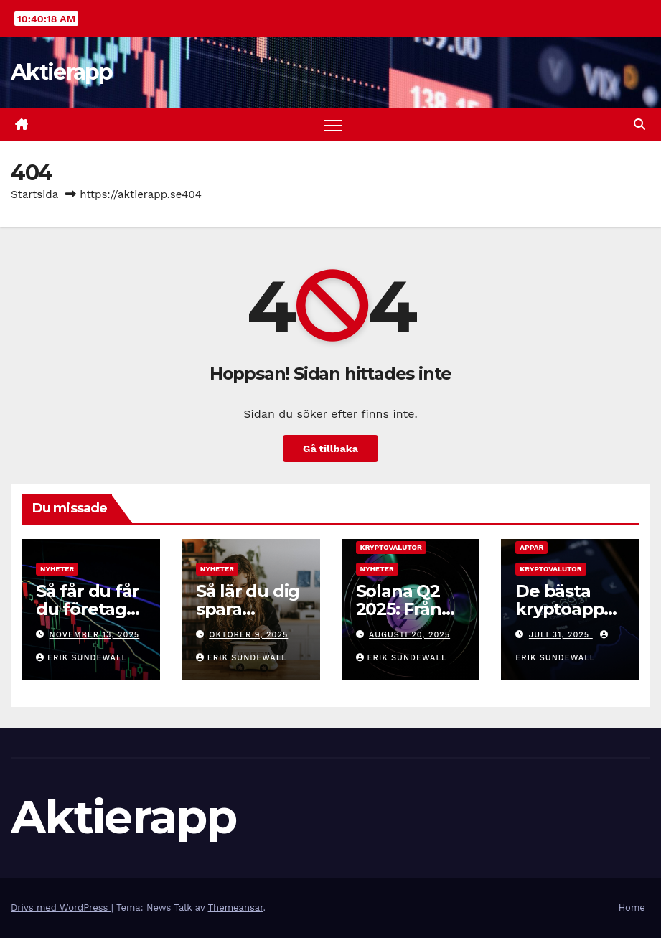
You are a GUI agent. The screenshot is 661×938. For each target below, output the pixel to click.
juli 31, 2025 (561, 634)
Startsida (34, 194)
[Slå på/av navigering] (333, 124)
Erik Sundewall (81, 657)
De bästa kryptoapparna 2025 (568, 609)
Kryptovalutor (391, 547)
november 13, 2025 (95, 634)
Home (632, 907)
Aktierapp (62, 72)
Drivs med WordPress (61, 907)
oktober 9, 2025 (248, 634)
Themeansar (235, 907)
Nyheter (57, 569)
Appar (531, 547)
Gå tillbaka (330, 448)
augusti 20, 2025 (409, 634)
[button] (639, 124)
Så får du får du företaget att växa (90, 609)
